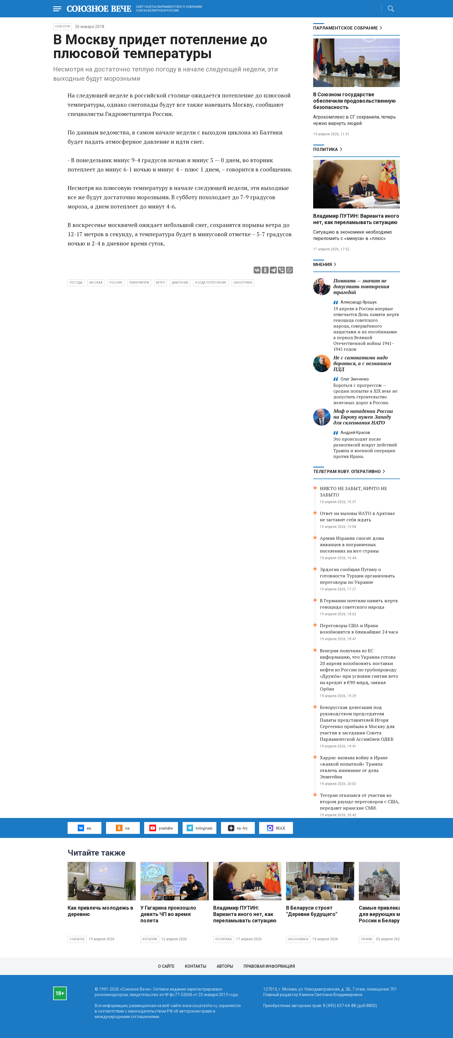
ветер (160, 282)
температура (139, 282)
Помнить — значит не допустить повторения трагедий (361, 286)
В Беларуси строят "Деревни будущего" (311, 911)
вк (84, 828)
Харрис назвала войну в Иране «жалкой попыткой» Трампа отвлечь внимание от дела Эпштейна (354, 767)
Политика (325, 149)
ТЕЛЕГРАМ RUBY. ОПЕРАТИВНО (347, 471)
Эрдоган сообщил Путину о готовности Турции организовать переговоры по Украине (357, 575)
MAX (276, 828)
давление (180, 282)
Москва (96, 282)
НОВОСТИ (62, 26)
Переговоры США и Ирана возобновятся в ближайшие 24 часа (359, 628)
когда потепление (210, 282)
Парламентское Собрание (345, 28)
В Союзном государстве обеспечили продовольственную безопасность (354, 100)
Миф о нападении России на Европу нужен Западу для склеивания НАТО (363, 417)
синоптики (242, 282)
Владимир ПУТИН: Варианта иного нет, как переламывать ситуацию (356, 219)
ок (122, 828)
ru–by (238, 828)
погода (76, 282)
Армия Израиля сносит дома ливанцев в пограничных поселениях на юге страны (352, 544)
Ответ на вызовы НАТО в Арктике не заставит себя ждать (357, 516)
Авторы (225, 966)
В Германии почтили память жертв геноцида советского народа (359, 603)
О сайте (166, 966)
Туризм (366, 939)
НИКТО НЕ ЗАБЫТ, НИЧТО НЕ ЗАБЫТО (353, 491)
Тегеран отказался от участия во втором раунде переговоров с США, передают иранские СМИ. (359, 801)
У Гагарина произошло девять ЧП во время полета (168, 914)
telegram (199, 828)
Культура (149, 939)
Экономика (298, 939)
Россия (115, 282)
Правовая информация (269, 966)
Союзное (77, 939)
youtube (161, 828)
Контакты (195, 966)
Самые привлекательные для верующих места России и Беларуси (391, 914)
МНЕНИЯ (322, 264)
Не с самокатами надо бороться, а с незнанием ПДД (362, 363)
